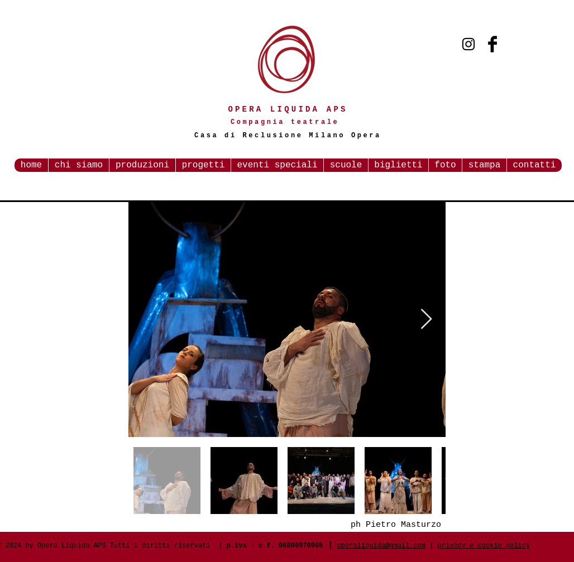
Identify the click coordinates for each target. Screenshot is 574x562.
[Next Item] (426, 319)
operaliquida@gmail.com (381, 546)
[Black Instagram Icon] (468, 44)
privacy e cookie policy (484, 546)
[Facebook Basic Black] (492, 44)
